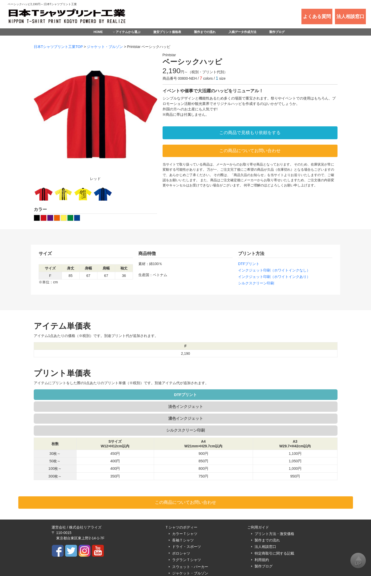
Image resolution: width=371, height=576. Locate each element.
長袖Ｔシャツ (183, 505)
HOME (98, 32)
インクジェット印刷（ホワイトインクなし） (274, 270)
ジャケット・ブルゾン (105, 47)
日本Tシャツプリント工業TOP (58, 47)
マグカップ (181, 551)
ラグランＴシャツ (186, 524)
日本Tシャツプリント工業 (187, 562)
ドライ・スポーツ (186, 511)
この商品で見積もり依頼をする (250, 132)
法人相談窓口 (265, 511)
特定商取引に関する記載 (274, 518)
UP (358, 559)
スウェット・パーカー (190, 532)
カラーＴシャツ (184, 499)
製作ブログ (277, 32)
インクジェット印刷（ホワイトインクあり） (274, 277)
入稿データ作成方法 (242, 32)
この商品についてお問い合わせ (250, 150)
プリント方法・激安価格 (274, 499)
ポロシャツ (181, 518)
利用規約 (262, 524)
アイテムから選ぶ (128, 32)
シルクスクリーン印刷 (256, 283)
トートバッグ (183, 544)
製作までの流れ (205, 32)
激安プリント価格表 (167, 32)
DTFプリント (248, 264)
